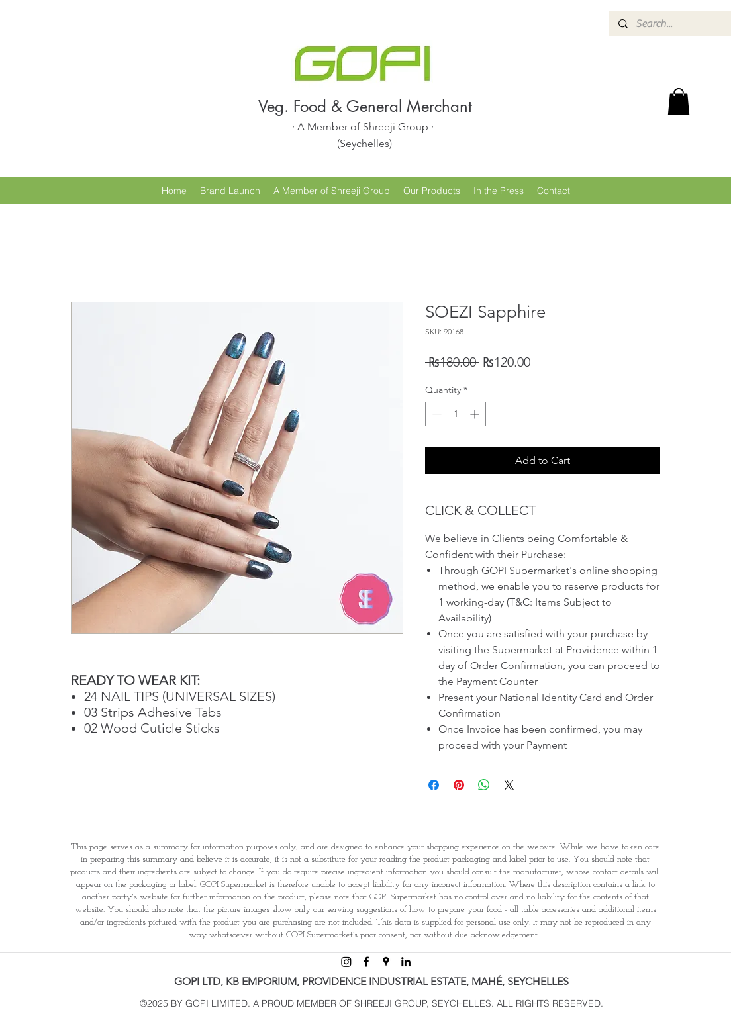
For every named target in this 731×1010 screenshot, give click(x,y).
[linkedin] (406, 961)
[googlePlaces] (386, 961)
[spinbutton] (455, 414)
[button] (678, 101)
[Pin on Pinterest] (459, 785)
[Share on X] (509, 785)
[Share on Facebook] (434, 785)
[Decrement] (435, 414)
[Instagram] (346, 961)
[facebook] (366, 961)
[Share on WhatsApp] (484, 785)
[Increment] (475, 414)
